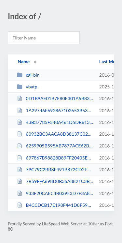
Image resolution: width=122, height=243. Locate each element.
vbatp (27, 86)
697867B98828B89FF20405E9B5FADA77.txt (55, 157)
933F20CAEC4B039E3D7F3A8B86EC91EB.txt (55, 193)
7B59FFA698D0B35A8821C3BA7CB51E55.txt (55, 181)
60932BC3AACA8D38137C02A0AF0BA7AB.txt (55, 134)
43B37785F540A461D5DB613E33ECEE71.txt (55, 122)
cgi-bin (28, 75)
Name (24, 61)
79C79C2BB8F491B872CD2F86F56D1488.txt (55, 169)
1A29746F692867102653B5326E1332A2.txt (55, 110)
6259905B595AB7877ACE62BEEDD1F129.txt (55, 145)
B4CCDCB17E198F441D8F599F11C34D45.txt (55, 205)
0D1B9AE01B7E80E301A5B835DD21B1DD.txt (55, 98)
